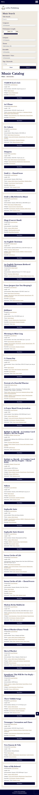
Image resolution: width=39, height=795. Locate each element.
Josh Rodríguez (14, 84)
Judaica (9, 181)
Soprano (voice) (16, 187)
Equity (9, 159)
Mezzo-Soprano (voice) (18, 142)
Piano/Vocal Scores (13, 639)
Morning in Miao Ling (13, 334)
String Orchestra (12, 522)
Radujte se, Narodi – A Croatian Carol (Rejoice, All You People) (19, 432)
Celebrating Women (27, 112)
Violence (10, 684)
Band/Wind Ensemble (14, 232)
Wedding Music (28, 181)
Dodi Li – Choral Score (13, 173)
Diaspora (8, 152)
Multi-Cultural (11, 90)
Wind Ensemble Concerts (14, 230)
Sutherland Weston (22, 793)
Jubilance (8, 310)
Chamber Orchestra (20, 140)
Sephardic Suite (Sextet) (14, 532)
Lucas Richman (13, 129)
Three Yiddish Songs (12, 699)
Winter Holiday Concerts (14, 251)
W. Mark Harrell (13, 243)
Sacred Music (21, 181)
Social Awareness (15, 113)
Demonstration (11, 341)
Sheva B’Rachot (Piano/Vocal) (16, 630)
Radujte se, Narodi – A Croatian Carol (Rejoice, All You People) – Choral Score (19, 460)
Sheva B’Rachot (10, 651)
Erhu (14, 324)
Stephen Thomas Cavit (15, 435)
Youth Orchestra (11, 520)
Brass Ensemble (22, 398)
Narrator (25, 571)
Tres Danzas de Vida (12, 745)
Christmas (10, 249)
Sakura (7, 486)
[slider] (3, 34)
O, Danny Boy (9, 358)
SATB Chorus (12, 255)
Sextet (17, 543)
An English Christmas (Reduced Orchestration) (17, 265)
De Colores (8, 127)
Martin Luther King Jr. (18, 112)
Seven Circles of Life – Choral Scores (19, 581)
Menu (19, 2)
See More (19, 98)
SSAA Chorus (12, 185)
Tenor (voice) (19, 373)
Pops (18, 115)
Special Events (29, 115)
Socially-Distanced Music (14, 276)
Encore (10, 92)
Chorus (10, 474)
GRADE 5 (11, 395)
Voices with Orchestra (14, 137)
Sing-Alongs (17, 135)
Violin (14, 348)
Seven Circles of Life (12, 555)
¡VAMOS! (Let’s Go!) (12, 83)
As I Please (8, 104)
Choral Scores (12, 183)
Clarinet (17, 545)
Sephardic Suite (10, 509)
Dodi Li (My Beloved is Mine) (16, 197)
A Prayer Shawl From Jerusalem (17, 408)
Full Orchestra (12, 94)
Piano (14, 373)
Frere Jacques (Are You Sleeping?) (18, 285)
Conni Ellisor (13, 153)
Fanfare (23, 395)
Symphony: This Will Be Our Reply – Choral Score (19, 675)
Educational (11, 295)
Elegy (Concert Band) (12, 220)
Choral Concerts (19, 183)
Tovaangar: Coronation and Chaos (18, 722)
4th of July (18, 392)
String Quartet (12, 543)
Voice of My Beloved (12, 766)
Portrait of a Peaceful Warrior (16, 383)
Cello (14, 571)
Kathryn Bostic (14, 106)
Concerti (10, 320)
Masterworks (15, 92)
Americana (10, 112)
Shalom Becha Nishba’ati (14, 605)
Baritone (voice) (22, 422)
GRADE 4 (22, 251)
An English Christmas (13, 242)
